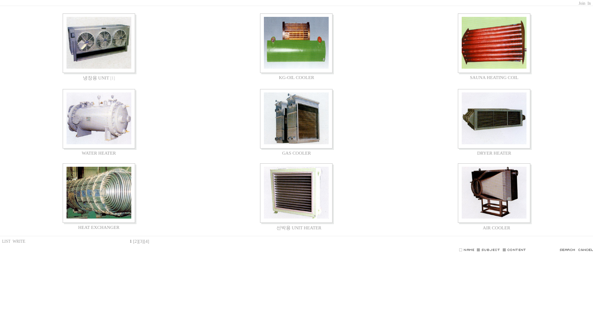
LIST (6, 241)
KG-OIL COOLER (296, 77)
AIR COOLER (494, 227)
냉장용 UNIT (96, 78)
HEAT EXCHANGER (98, 227)
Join (582, 3)
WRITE (19, 241)
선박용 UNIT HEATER (296, 227)
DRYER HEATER (494, 153)
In (589, 3)
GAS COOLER (296, 153)
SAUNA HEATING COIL (494, 77)
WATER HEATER (99, 153)
